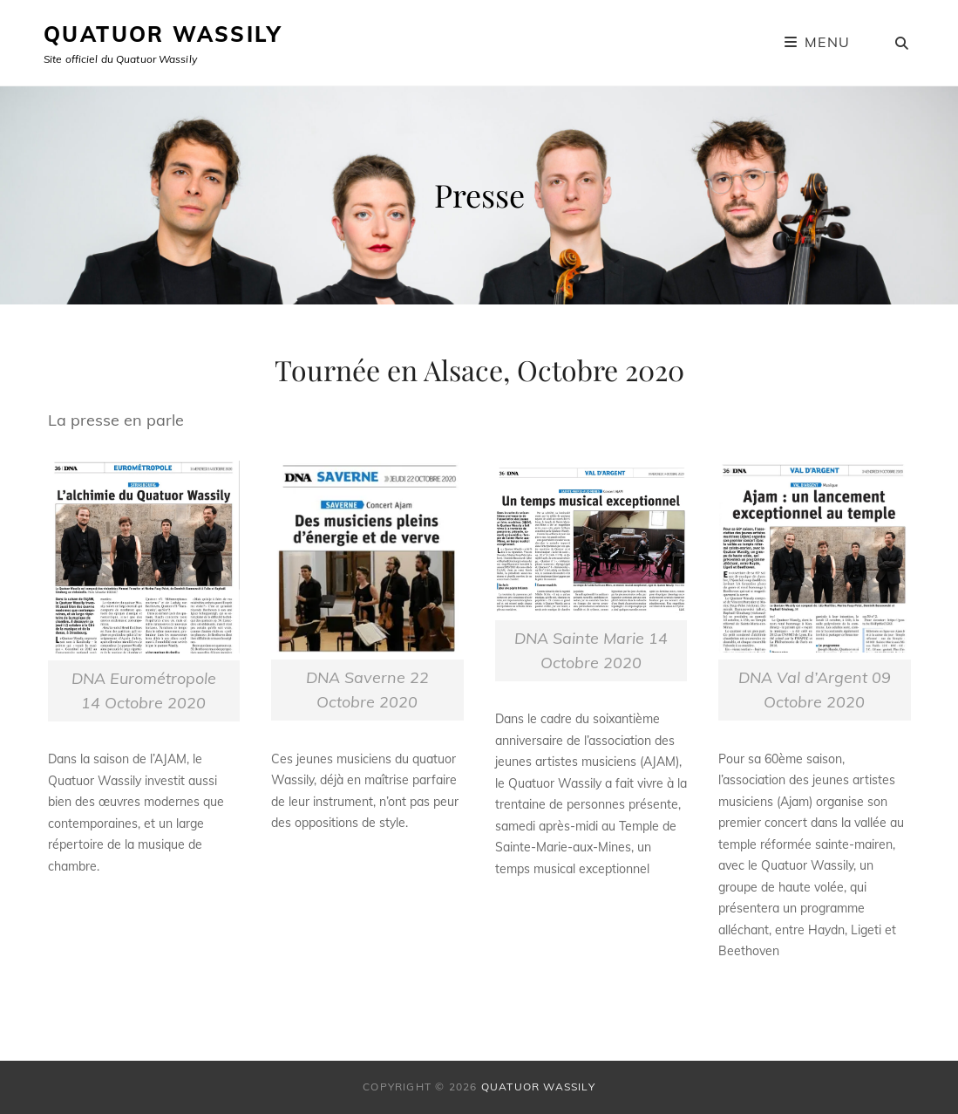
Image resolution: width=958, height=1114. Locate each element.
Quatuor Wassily (163, 34)
